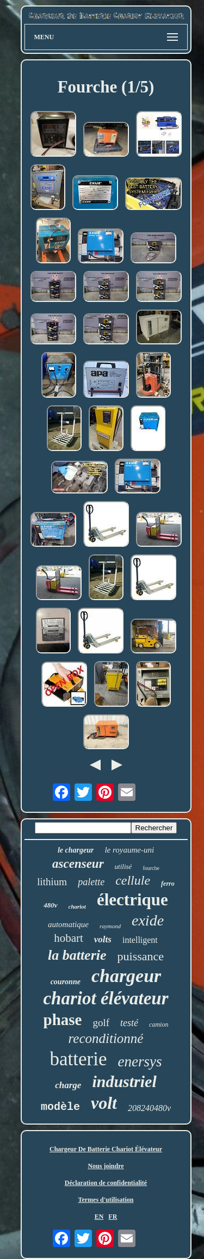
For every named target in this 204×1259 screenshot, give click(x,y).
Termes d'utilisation (106, 1200)
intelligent (140, 940)
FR (112, 1216)
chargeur (126, 976)
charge (68, 1085)
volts (103, 939)
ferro (168, 883)
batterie (78, 1059)
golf (100, 1022)
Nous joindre (105, 1166)
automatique (68, 924)
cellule (132, 880)
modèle (60, 1107)
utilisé (123, 866)
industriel (124, 1081)
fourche (151, 868)
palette (91, 882)
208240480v (149, 1108)
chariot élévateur (105, 998)
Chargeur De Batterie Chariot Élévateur (106, 1149)
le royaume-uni (129, 849)
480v (50, 905)
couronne (66, 982)
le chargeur (76, 850)
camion (158, 1024)
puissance (141, 956)
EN (99, 1216)
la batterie (77, 955)
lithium (52, 881)
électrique (132, 899)
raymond (110, 926)
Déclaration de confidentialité (106, 1183)
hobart (68, 938)
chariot (77, 906)
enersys (140, 1061)
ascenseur (78, 864)
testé (129, 1022)
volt (104, 1103)
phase (63, 1019)
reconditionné (106, 1038)
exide (148, 920)
